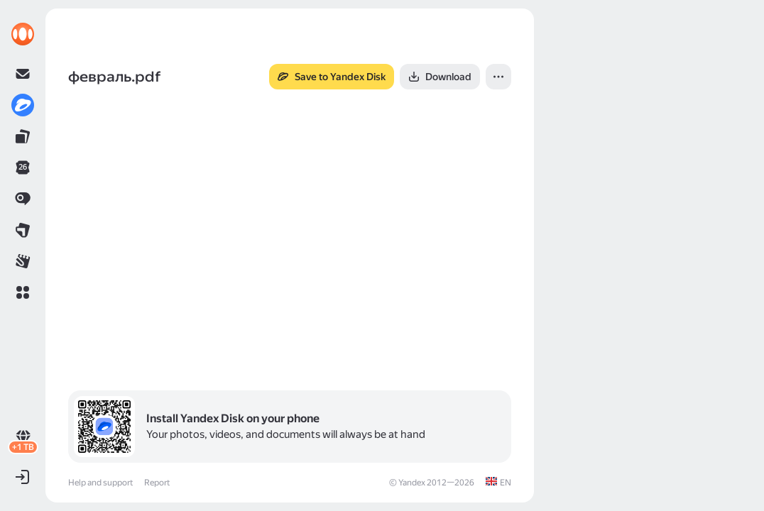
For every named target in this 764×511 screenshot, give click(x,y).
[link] (22, 34)
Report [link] (157, 483)
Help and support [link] (100, 483)
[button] (22, 292)
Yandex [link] (411, 483)
